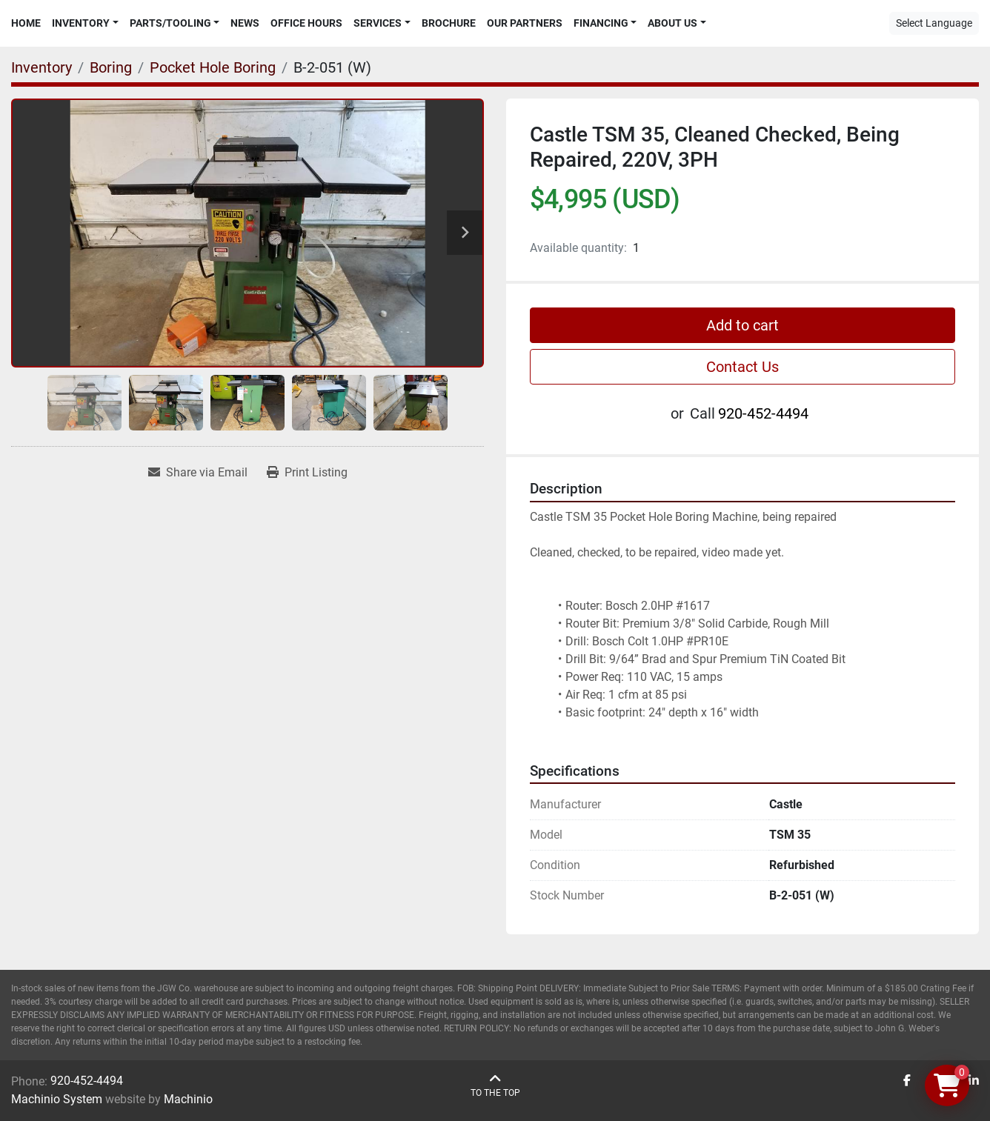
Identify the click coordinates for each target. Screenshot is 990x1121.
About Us (672, 23)
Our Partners (524, 23)
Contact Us (742, 367)
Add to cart (742, 325)
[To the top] (495, 1086)
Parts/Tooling (170, 23)
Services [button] (377, 23)
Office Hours (306, 23)
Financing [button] (601, 23)
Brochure (449, 23)
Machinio (188, 1099)
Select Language (934, 23)
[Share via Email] (198, 473)
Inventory (81, 23)
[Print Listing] (307, 473)
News (244, 23)
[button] (85, 23)
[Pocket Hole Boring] (213, 67)
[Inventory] (41, 67)
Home (26, 23)
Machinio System (56, 1099)
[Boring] (111, 67)
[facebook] (907, 1081)
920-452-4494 (763, 413)
